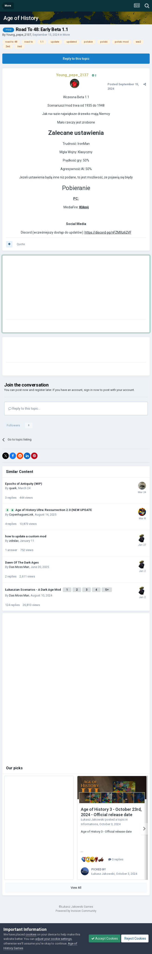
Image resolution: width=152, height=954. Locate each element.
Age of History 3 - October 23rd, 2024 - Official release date (111, 812)
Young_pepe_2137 (18, 34)
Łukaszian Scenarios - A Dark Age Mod (33, 589)
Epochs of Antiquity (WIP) (23, 483)
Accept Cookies (104, 938)
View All (76, 885)
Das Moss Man (19, 567)
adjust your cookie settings (53, 939)
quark (13, 488)
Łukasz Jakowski (92, 819)
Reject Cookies (135, 938)
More (66, 34)
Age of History (20, 18)
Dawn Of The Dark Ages (22, 562)
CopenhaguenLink (21, 514)
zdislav (13, 540)
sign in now (91, 390)
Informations (89, 824)
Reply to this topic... (24, 408)
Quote (21, 244)
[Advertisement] (60, 288)
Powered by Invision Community (76, 909)
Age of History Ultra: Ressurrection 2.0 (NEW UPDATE (53, 510)
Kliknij (84, 207)
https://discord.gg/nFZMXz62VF (108, 232)
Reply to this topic (76, 58)
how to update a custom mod (25, 536)
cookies (30, 934)
